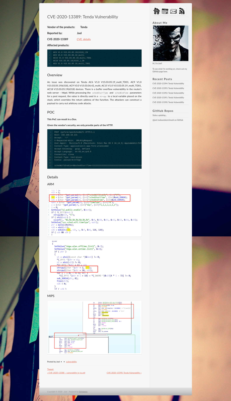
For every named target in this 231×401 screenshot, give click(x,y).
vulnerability (71, 362)
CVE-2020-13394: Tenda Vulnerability (168, 83)
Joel (159, 63)
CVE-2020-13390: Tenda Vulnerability (168, 102)
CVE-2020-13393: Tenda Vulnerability (168, 88)
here (165, 71)
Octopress (83, 392)
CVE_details (84, 39)
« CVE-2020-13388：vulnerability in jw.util (66, 373)
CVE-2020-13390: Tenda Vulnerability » (124, 373)
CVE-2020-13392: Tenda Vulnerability (168, 93)
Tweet (50, 369)
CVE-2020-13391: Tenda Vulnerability (168, 97)
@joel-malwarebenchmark (163, 120)
